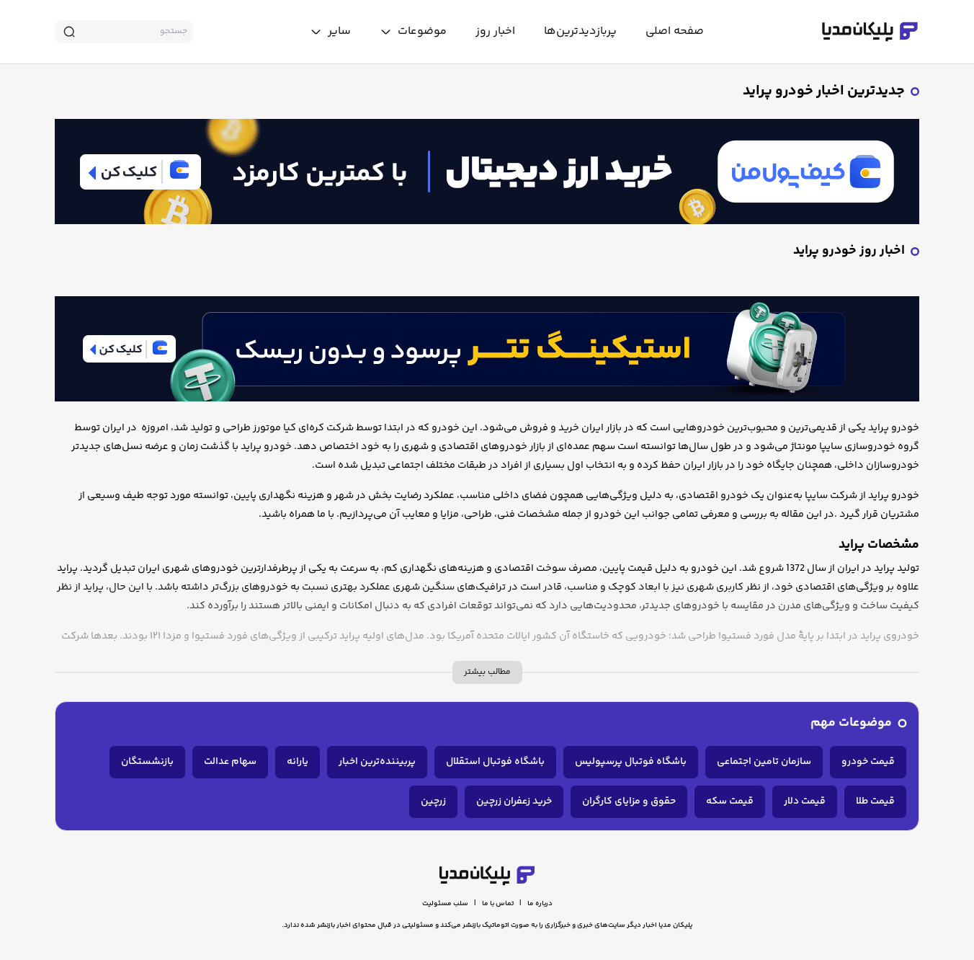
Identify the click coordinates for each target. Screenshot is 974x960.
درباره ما (540, 904)
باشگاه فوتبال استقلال (495, 762)
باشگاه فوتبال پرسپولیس (631, 762)
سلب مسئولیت (445, 904)
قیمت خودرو (868, 762)
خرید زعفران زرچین (514, 801)
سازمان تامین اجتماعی (764, 762)
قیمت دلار (805, 801)
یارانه (297, 762)
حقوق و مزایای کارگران (629, 801)
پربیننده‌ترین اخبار (377, 762)
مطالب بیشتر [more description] (487, 672)
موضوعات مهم (851, 723)
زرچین (433, 801)
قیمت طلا (875, 801)
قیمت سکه (730, 801)
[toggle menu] (413, 31)
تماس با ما (498, 904)
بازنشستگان (147, 762)
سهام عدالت (230, 762)
